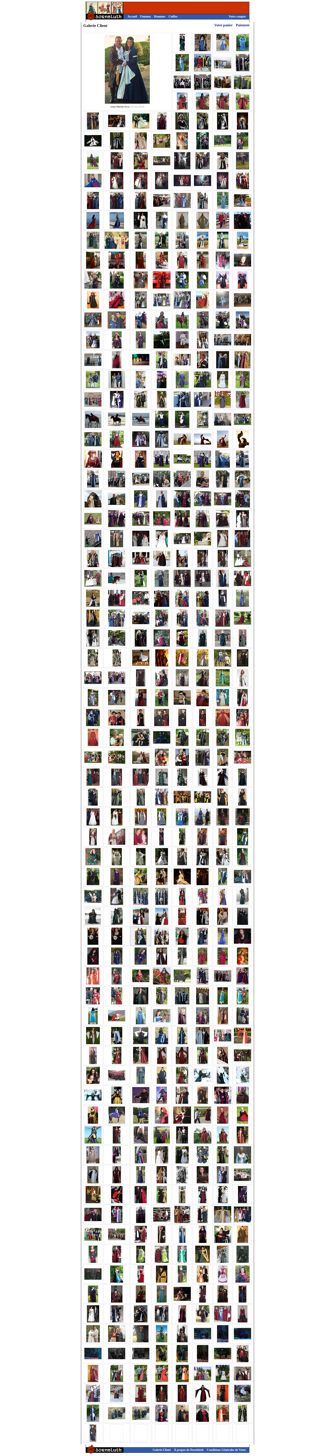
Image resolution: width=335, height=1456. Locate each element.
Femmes (145, 16)
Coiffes (173, 16)
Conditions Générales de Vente (226, 1450)
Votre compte (237, 16)
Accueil (132, 16)
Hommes (159, 16)
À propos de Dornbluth (189, 1450)
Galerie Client (162, 1450)
